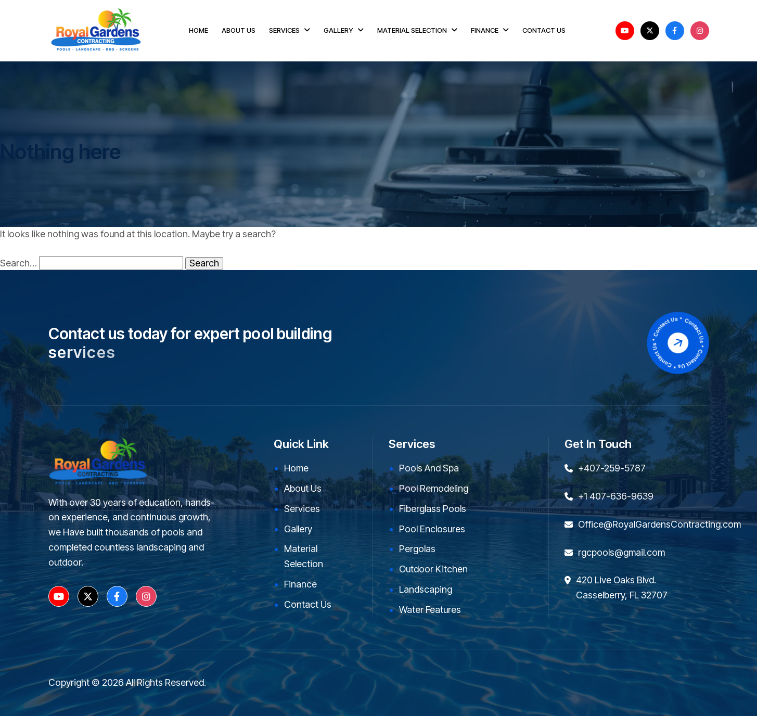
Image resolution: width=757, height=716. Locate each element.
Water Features (430, 609)
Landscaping (425, 589)
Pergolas (417, 548)
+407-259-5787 (612, 468)
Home (296, 468)
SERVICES (284, 30)
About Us (303, 488)
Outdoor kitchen (433, 569)
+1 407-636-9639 (615, 496)
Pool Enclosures (432, 528)
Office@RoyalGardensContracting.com (659, 524)
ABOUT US (238, 30)
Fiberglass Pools (432, 508)
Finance (300, 584)
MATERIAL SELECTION (412, 30)
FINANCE (484, 30)
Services (302, 508)
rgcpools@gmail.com (621, 552)
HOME (198, 30)
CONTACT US (544, 30)
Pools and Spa (429, 468)
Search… (18, 263)
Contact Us (307, 604)
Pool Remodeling (433, 488)
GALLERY (338, 30)
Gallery (298, 528)
